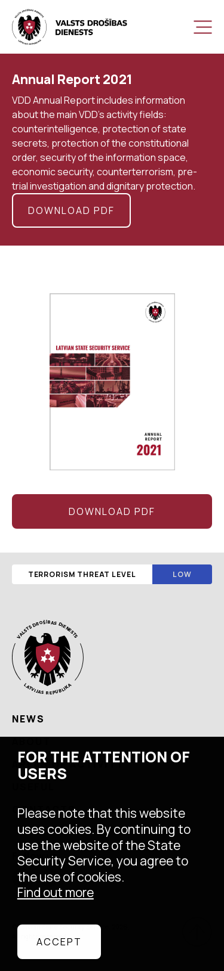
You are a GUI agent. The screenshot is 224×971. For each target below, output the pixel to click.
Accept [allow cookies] (59, 941)
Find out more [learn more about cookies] (55, 892)
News (28, 718)
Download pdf (71, 210)
